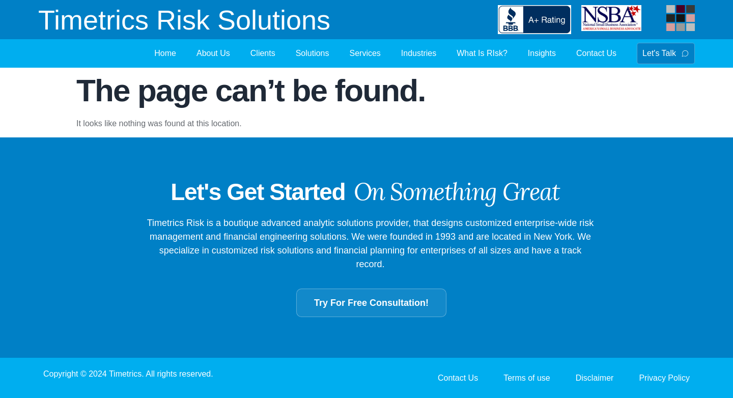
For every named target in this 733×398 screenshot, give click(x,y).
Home (165, 53)
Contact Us (596, 53)
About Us (213, 53)
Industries (418, 53)
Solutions (312, 53)
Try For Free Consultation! (371, 303)
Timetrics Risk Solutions (184, 20)
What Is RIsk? (482, 53)
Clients (262, 53)
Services (365, 53)
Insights (542, 53)
